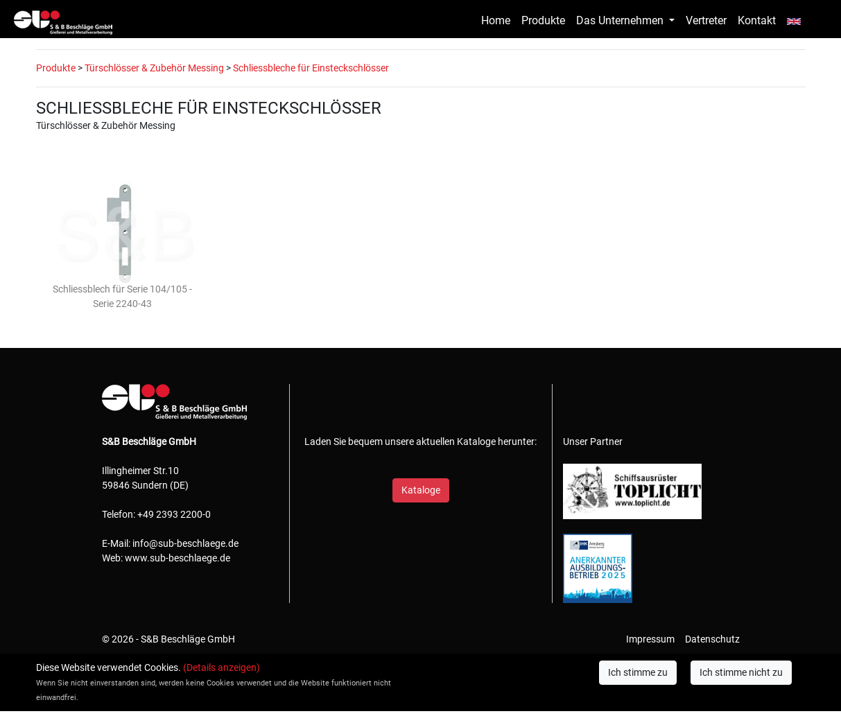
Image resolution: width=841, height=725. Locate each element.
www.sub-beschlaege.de (177, 558)
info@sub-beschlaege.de (185, 543)
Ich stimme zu (638, 672)
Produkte (543, 20)
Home (495, 20)
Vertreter (706, 20)
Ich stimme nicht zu (741, 672)
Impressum (650, 639)
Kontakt (757, 20)
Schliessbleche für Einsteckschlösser (311, 67)
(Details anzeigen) (221, 667)
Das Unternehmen (621, 20)
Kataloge (420, 490)
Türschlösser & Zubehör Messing (154, 67)
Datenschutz (712, 639)
